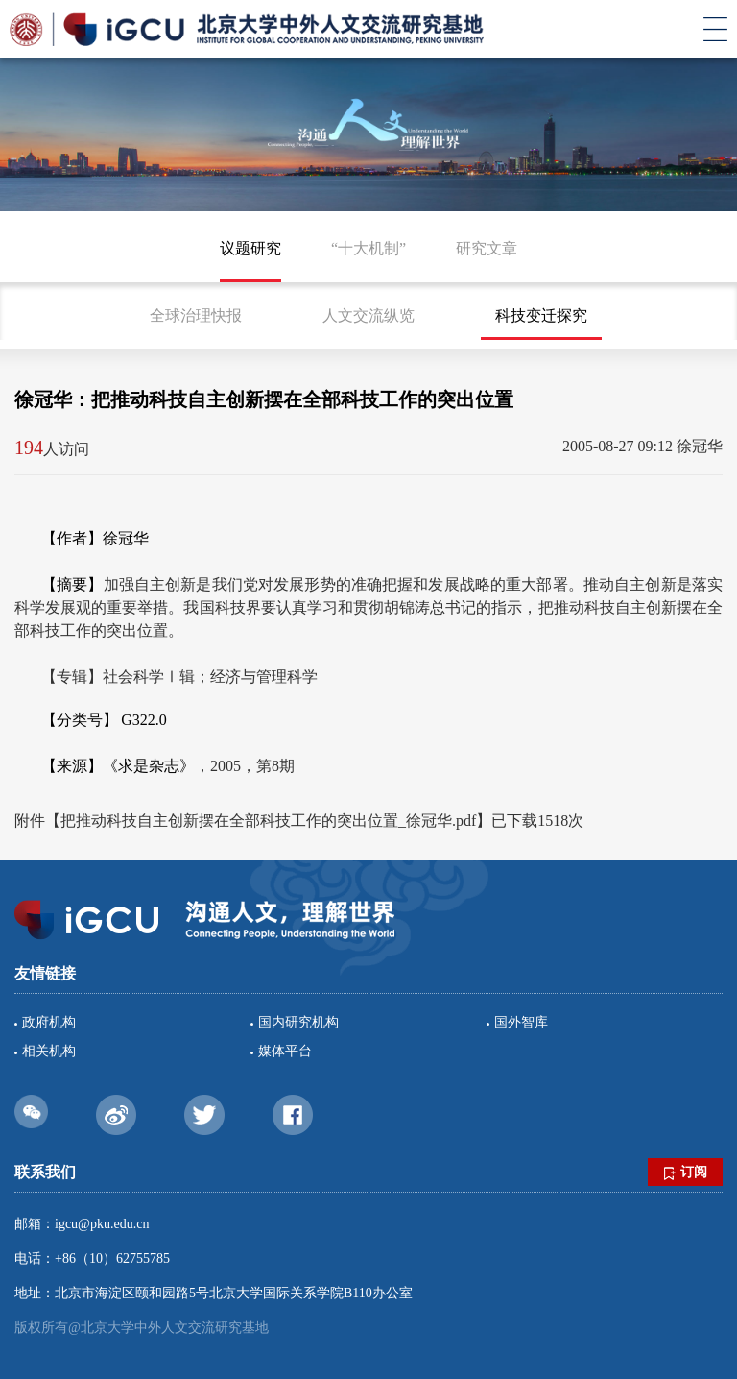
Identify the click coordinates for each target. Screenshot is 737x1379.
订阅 (685, 1172)
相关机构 (49, 1051)
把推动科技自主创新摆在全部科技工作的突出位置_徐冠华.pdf (268, 820)
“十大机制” (368, 248)
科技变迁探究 (541, 315)
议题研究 (250, 248)
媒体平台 (285, 1051)
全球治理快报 (196, 315)
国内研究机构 (298, 1022)
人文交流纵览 (368, 315)
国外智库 (521, 1022)
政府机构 (49, 1022)
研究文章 (486, 248)
